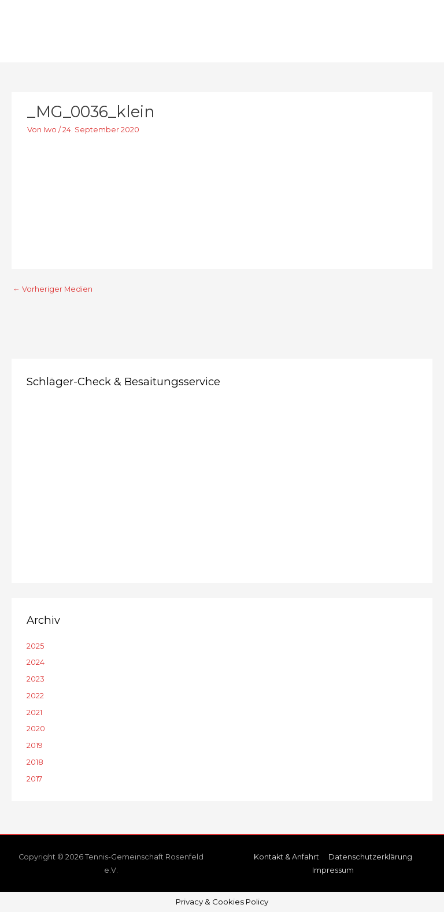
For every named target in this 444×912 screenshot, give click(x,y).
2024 (36, 662)
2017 (34, 779)
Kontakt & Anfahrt (286, 857)
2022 (35, 695)
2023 (36, 679)
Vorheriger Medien (52, 289)
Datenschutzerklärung (370, 857)
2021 (34, 712)
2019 (35, 745)
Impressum (333, 870)
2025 (35, 646)
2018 (35, 762)
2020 (36, 728)
